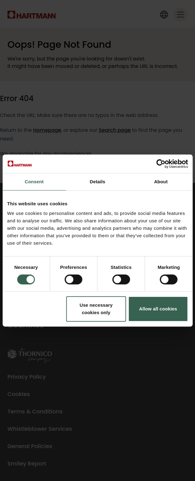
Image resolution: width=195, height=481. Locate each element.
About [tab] (161, 181)
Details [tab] (97, 181)
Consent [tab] (34, 181)
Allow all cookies (158, 308)
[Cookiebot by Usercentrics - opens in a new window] (161, 163)
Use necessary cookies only (96, 308)
